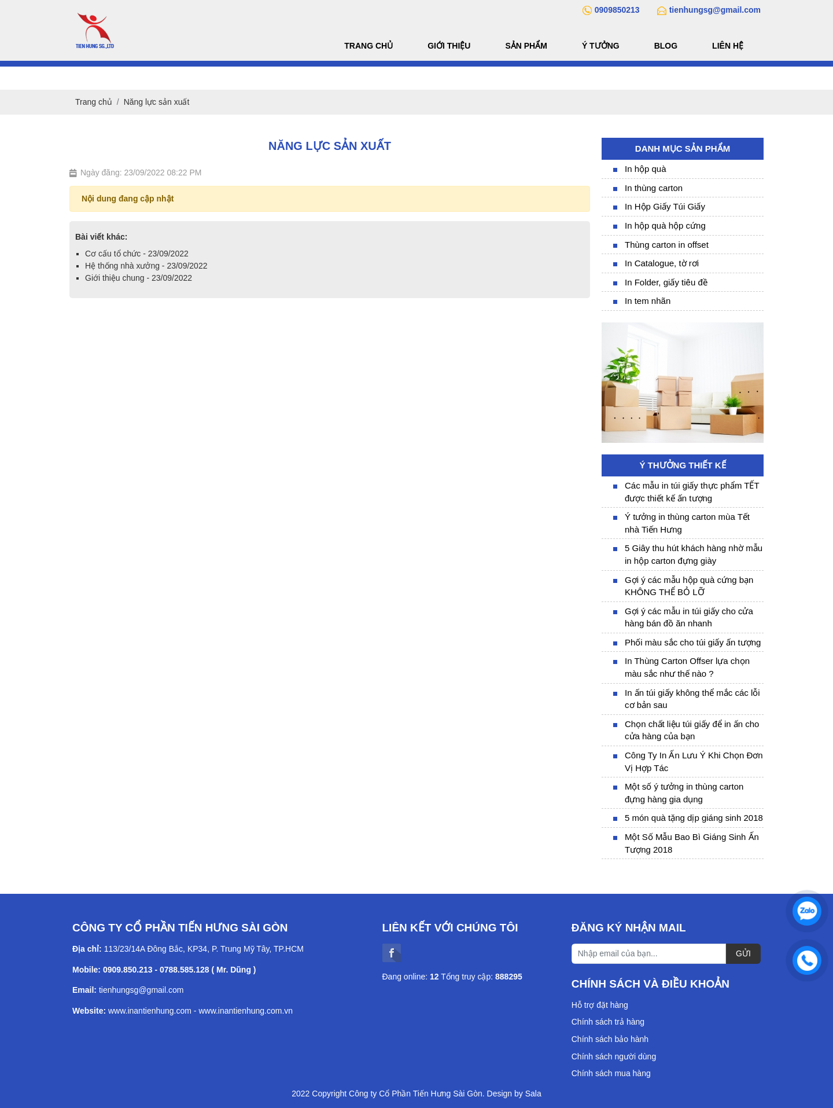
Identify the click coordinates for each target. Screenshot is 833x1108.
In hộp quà (645, 169)
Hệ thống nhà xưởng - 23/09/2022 (146, 265)
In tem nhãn (647, 301)
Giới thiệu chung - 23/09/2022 (138, 277)
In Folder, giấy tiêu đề (666, 282)
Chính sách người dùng (614, 1056)
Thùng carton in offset (667, 245)
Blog (665, 45)
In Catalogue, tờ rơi (662, 263)
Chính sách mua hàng (611, 1073)
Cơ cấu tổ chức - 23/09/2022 (137, 253)
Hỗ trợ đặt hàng (600, 1005)
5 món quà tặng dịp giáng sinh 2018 (694, 818)
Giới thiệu (448, 45)
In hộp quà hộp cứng (665, 225)
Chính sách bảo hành (610, 1039)
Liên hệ (727, 45)
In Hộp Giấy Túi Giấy (665, 206)
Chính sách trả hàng (608, 1021)
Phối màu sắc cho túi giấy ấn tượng (693, 642)
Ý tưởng (601, 45)
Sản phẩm (526, 45)
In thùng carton (654, 188)
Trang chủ (368, 45)
